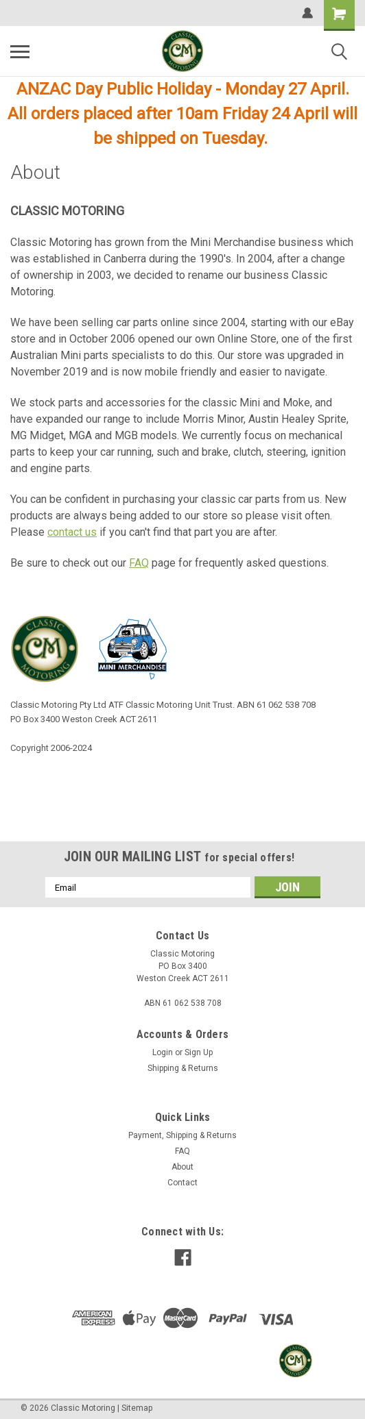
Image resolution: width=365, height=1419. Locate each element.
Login (162, 1052)
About (182, 1167)
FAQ (139, 562)
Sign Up (199, 1052)
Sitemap (136, 1408)
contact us (72, 532)
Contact (182, 1182)
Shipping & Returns (183, 1068)
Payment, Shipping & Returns (182, 1135)
